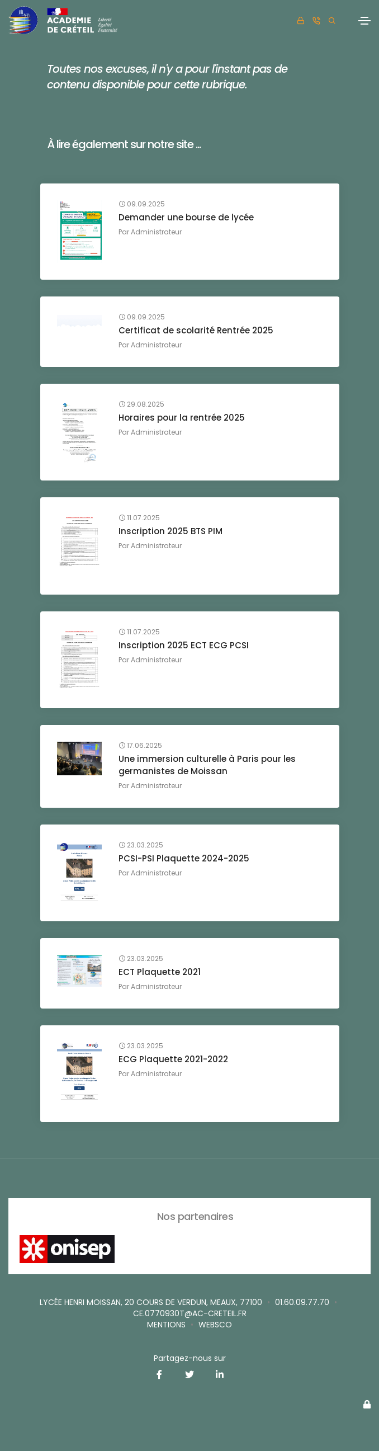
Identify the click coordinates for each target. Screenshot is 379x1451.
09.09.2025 (142, 204)
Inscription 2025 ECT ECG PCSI (184, 645)
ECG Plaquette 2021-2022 (173, 1059)
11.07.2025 (139, 517)
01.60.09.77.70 (302, 1302)
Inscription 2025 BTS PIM (170, 531)
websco (215, 1324)
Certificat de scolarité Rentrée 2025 (196, 330)
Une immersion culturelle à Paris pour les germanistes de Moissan (207, 765)
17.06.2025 (140, 745)
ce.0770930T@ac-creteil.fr (190, 1313)
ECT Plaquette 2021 (160, 972)
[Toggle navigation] (364, 21)
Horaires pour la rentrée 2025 (182, 417)
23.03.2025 (141, 845)
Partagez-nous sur (190, 1358)
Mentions (166, 1324)
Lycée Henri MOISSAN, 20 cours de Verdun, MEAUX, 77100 (151, 1302)
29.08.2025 (141, 404)
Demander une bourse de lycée (186, 217)
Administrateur (156, 232)
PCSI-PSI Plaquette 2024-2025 (184, 858)
